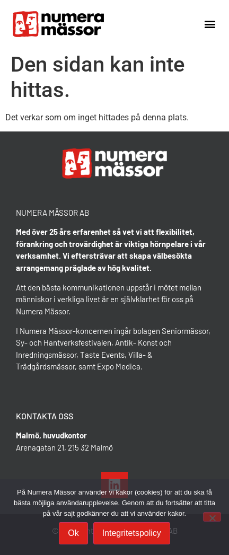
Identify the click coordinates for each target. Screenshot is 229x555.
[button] (209, 24)
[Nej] (212, 517)
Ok (73, 533)
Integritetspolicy (131, 533)
